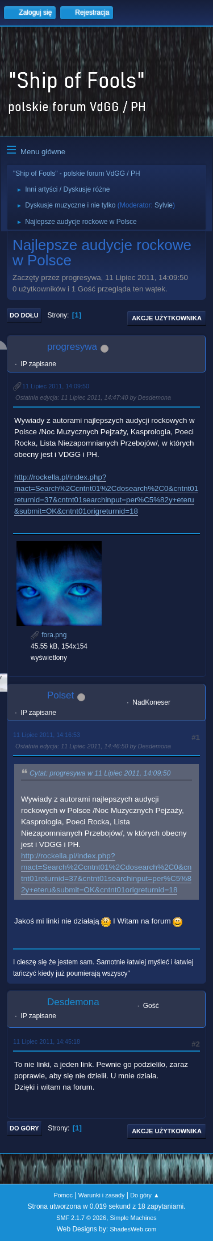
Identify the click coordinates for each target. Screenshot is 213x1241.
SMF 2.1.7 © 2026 (81, 1217)
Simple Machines (133, 1217)
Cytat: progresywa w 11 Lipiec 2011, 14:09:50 (100, 773)
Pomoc (63, 1195)
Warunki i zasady (101, 1195)
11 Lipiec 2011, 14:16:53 (46, 734)
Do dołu (24, 315)
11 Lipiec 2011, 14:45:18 (46, 1041)
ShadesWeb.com (133, 1229)
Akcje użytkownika (167, 318)
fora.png (48, 635)
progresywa (72, 346)
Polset (60, 695)
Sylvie (163, 205)
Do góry (24, 1128)
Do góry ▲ (144, 1195)
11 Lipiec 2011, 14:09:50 (55, 386)
